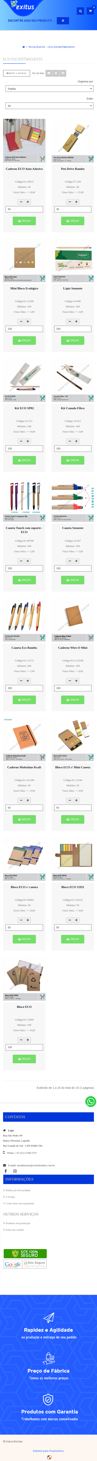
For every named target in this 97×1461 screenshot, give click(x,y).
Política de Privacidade (18, 1190)
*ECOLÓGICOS (36, 47)
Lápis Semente (72, 288)
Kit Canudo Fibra (72, 408)
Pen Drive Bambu (72, 168)
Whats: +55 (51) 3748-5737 (22, 1152)
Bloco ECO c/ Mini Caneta (72, 767)
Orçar (24, 221)
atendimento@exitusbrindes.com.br (36, 1165)
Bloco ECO (24, 1006)
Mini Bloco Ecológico (24, 288)
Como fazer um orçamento (20, 1203)
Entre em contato (15, 1229)
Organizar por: (86, 81)
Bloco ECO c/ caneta (24, 887)
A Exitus (10, 1196)
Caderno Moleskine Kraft (24, 767)
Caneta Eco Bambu (24, 647)
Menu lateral (17, 73)
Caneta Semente (72, 528)
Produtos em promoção (18, 1223)
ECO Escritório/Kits (61, 47)
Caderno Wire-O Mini (73, 647)
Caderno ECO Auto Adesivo (24, 168)
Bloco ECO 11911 (72, 887)
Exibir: (90, 98)
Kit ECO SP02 (24, 408)
